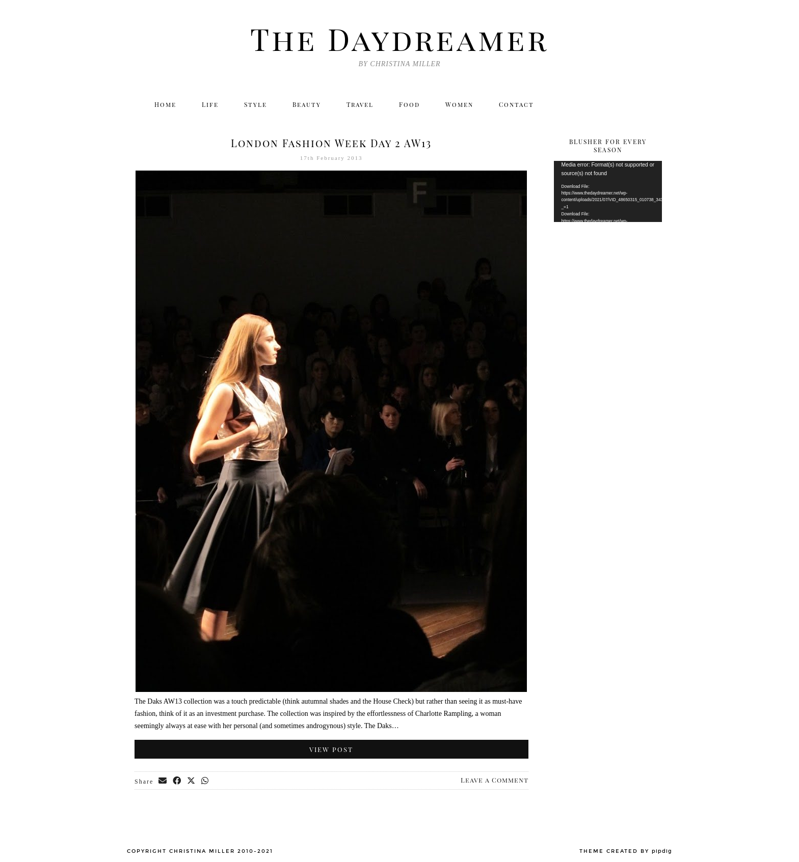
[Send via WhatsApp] (205, 781)
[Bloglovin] (631, 104)
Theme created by (625, 851)
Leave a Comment (494, 779)
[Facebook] (609, 104)
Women (459, 104)
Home (165, 104)
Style (255, 104)
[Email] (653, 104)
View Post (331, 749)
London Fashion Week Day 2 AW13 (331, 143)
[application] (608, 191)
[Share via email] (163, 781)
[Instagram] (587, 104)
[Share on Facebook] (177, 781)
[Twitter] (565, 104)
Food (409, 104)
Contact (516, 104)
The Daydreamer (399, 38)
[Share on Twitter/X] (191, 781)
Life (210, 104)
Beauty (306, 104)
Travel (360, 104)
